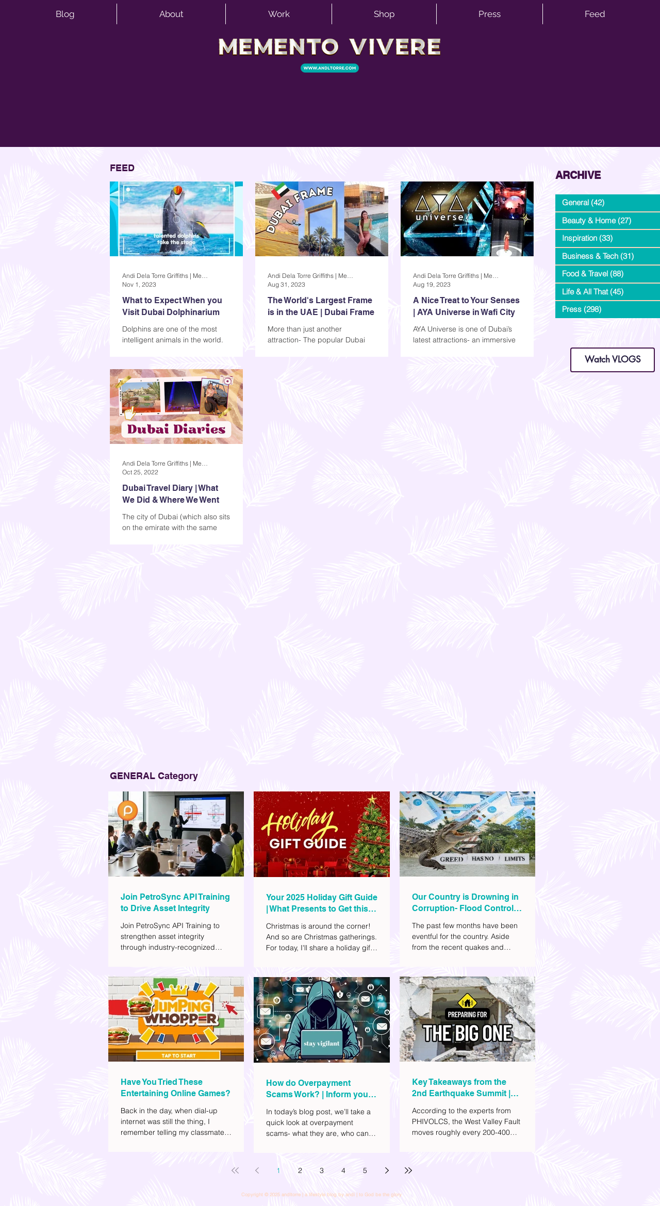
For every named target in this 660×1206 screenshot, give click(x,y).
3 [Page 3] (322, 1170)
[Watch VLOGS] (612, 360)
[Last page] (408, 1170)
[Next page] (386, 1170)
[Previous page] (257, 1170)
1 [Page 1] (278, 1170)
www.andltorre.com (580, 337)
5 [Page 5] (365, 1170)
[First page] (235, 1170)
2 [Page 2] (300, 1170)
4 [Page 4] (343, 1170)
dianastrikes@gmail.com (612, 329)
